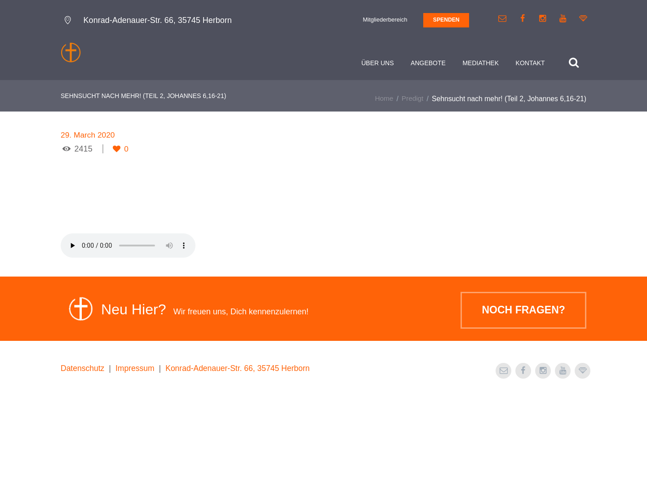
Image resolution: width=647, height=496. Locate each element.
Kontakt (528, 63)
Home (383, 100)
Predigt (412, 100)
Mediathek (479, 63)
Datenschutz (83, 466)
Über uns (376, 63)
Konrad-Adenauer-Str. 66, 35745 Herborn (242, 466)
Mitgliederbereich (385, 19)
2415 (84, 150)
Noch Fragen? (520, 409)
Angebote (426, 63)
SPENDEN (446, 20)
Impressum (137, 466)
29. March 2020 (89, 136)
